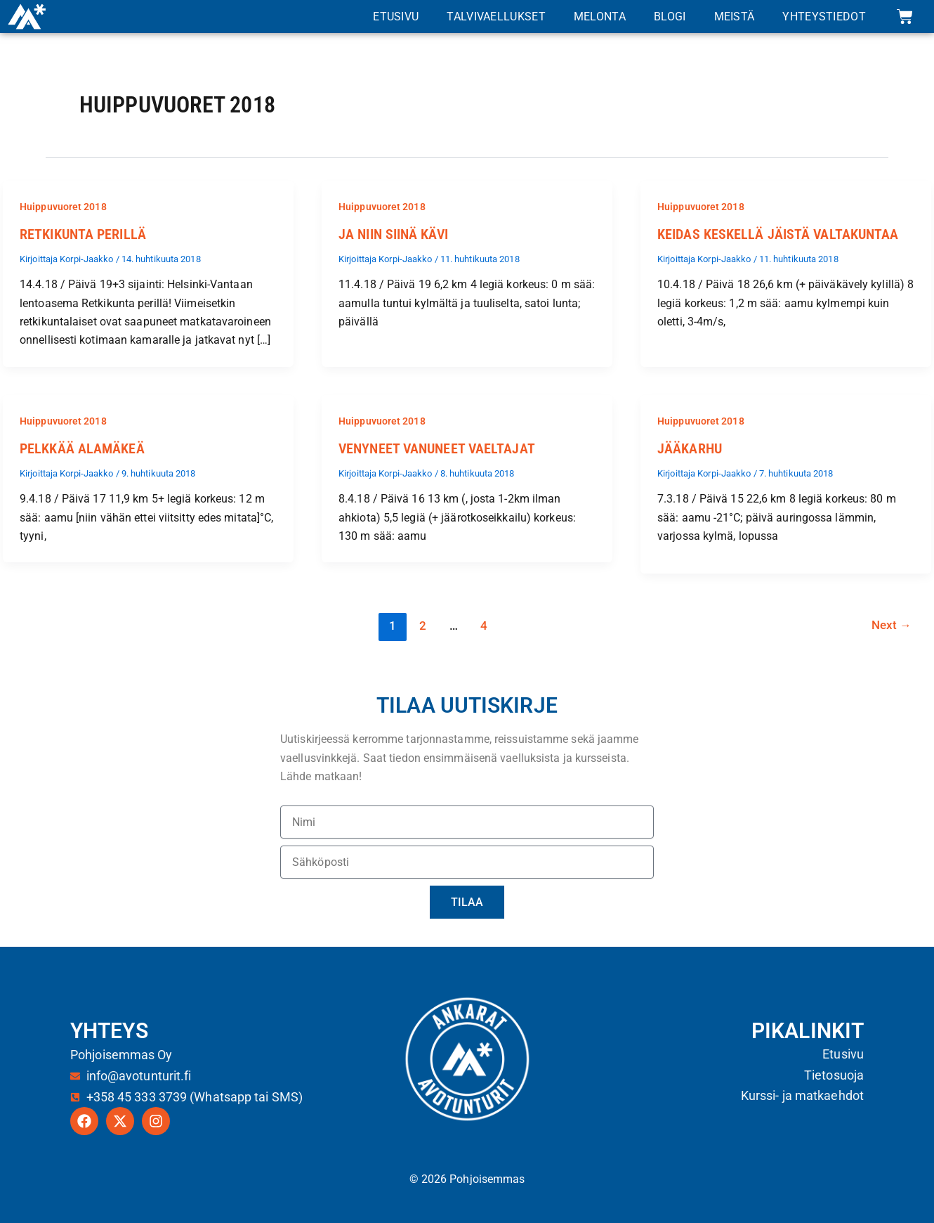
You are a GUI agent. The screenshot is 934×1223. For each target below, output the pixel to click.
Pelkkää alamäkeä (82, 448)
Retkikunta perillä (83, 234)
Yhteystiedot (824, 16)
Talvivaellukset (496, 16)
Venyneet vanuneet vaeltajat (436, 448)
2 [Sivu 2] (422, 626)
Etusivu (396, 16)
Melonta (600, 16)
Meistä (734, 16)
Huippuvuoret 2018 (63, 206)
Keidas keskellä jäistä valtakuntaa (777, 234)
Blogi (670, 16)
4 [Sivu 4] (483, 626)
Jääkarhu (689, 448)
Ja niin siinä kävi (393, 234)
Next (891, 626)
